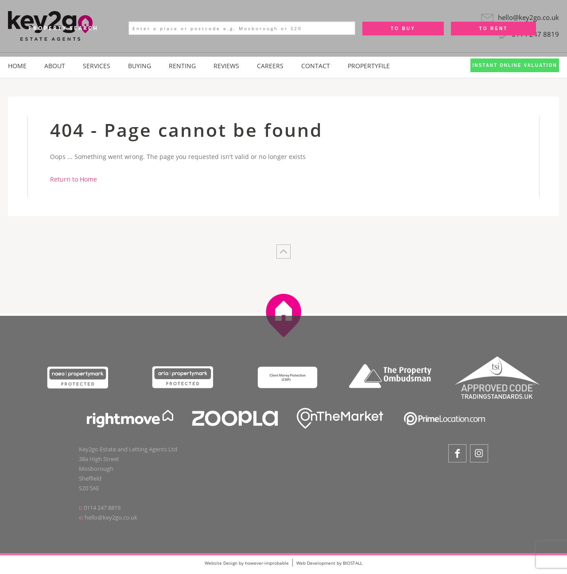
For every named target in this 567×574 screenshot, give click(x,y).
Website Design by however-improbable (247, 563)
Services (96, 66)
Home (17, 66)
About (54, 66)
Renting (182, 66)
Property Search (63, 28)
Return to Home (73, 179)
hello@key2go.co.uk (111, 520)
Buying (139, 66)
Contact (315, 66)
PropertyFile (369, 66)
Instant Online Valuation (515, 65)
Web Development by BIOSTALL (329, 563)
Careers (270, 66)
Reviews (226, 66)
